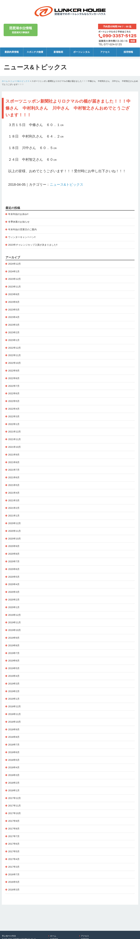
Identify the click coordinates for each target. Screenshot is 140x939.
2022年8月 (14, 378)
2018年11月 (14, 714)
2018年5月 (14, 760)
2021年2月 (14, 508)
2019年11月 (14, 622)
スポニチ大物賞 (35, 52)
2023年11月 (14, 286)
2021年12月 (14, 431)
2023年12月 (14, 279)
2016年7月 (14, 874)
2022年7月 (14, 386)
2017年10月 (14, 813)
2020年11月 (14, 531)
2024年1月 (14, 271)
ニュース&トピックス (20, 81)
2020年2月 (14, 599)
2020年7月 (14, 561)
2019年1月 (14, 698)
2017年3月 (14, 866)
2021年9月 (14, 454)
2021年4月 (14, 492)
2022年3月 (14, 416)
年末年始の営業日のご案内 (22, 229)
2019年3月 (14, 683)
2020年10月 (14, 538)
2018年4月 (14, 767)
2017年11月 (14, 805)
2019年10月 (14, 630)
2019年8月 (14, 645)
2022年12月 (14, 347)
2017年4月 (14, 859)
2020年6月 (14, 569)
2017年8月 (14, 828)
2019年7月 (14, 653)
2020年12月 (14, 523)
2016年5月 (14, 882)
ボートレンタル (81, 52)
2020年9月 (14, 546)
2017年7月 (14, 836)
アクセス (105, 52)
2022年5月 (14, 401)
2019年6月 (14, 660)
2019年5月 (14, 668)
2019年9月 (14, 637)
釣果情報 (54, 918)
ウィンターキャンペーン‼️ (22, 237)
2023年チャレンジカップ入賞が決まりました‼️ (32, 244)
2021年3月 (14, 500)
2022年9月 (14, 370)
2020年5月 (14, 576)
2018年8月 (14, 737)
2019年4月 (14, 676)
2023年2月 (14, 332)
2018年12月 (14, 706)
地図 (132, 41)
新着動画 (58, 52)
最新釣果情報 (12, 52)
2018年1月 (14, 790)
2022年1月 (14, 424)
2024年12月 (14, 263)
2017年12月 (14, 798)
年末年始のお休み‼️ (18, 214)
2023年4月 (14, 317)
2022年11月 (14, 355)
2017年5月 (14, 851)
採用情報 (128, 52)
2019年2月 (14, 691)
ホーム (5, 81)
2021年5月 (14, 485)
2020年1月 (14, 607)
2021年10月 (14, 447)
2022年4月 (14, 408)
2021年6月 (14, 477)
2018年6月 (14, 752)
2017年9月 (14, 821)
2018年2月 (14, 782)
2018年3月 (14, 775)
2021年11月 (14, 439)
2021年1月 (14, 515)
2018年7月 (14, 744)
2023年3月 (14, 324)
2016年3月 (14, 889)
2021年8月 (14, 462)
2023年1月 (14, 340)
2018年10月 (14, 721)
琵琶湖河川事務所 (20, 30)
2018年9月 (14, 729)
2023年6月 (14, 302)
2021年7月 (14, 469)
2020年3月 (14, 592)
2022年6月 (14, 393)
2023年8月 (14, 294)
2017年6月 (14, 843)
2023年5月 (14, 309)
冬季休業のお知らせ (19, 221)
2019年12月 (14, 615)
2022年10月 (14, 363)
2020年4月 (14, 584)
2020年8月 (14, 553)
